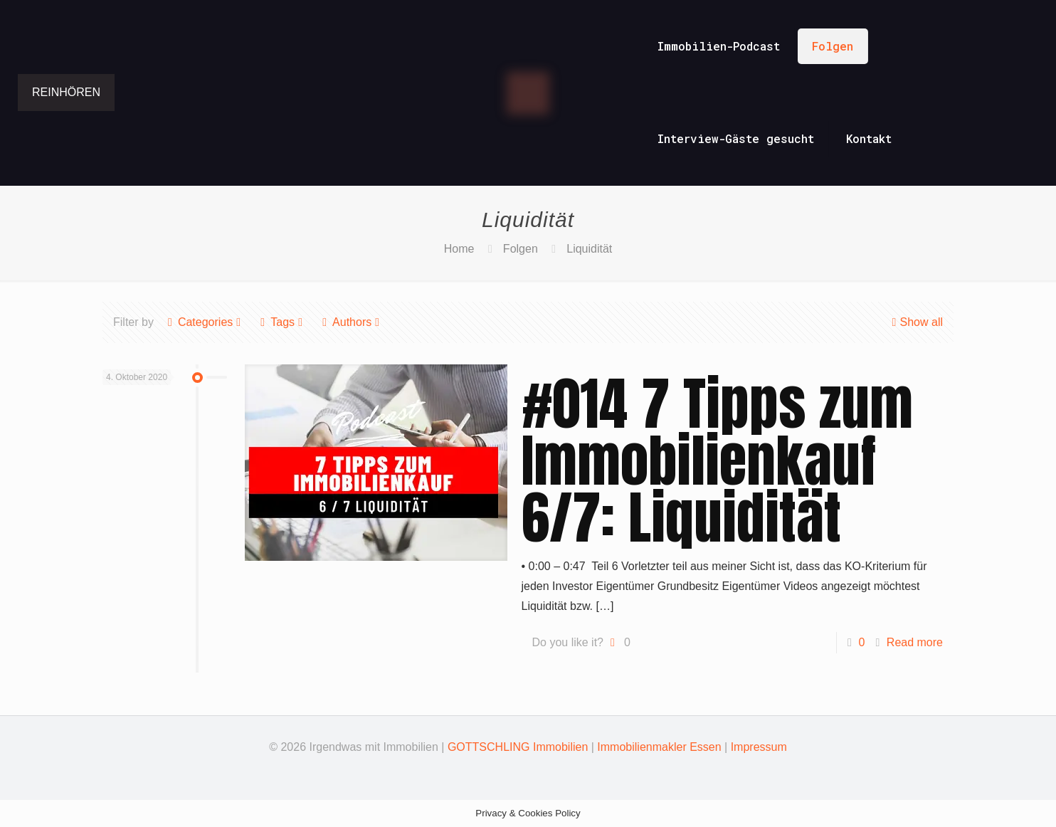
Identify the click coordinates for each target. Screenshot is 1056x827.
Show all (916, 322)
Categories (204, 322)
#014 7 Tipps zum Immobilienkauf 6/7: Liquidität (717, 460)
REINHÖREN (66, 92)
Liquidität (589, 249)
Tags (281, 322)
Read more (915, 642)
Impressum (759, 747)
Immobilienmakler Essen (659, 747)
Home (459, 249)
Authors (351, 322)
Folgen (520, 249)
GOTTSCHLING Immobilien (518, 747)
